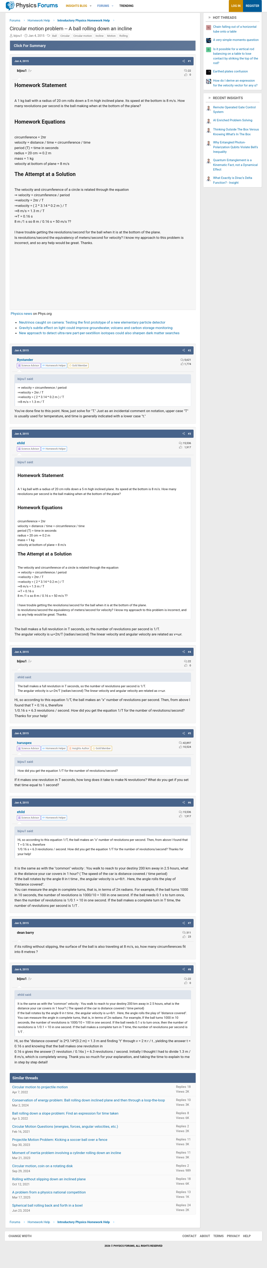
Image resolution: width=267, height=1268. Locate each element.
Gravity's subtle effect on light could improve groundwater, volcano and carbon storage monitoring (98, 329)
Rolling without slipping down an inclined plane (51, 1185)
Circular (67, 36)
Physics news (23, 315)
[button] (93, 6)
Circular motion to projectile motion (42, 1093)
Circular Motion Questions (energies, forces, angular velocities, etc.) (67, 1132)
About (202, 1242)
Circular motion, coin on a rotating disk (44, 1172)
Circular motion (85, 36)
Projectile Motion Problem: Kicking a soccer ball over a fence (61, 1145)
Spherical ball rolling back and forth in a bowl (49, 1211)
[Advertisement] (102, 277)
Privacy (230, 1242)
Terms (215, 1242)
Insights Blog (78, 6)
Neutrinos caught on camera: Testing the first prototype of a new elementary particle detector (94, 323)
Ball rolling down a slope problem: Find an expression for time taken (67, 1119)
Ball (56, 36)
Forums (105, 6)
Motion (113, 36)
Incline (102, 36)
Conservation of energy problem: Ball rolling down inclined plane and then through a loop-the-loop (90, 1106)
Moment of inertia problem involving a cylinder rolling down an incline (68, 1159)
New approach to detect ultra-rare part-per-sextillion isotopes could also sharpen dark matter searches (101, 334)
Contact (187, 1242)
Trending (128, 6)
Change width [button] (22, 1242)
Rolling (125, 36)
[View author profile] (81, 749)
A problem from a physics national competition (51, 1198)
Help (244, 1242)
